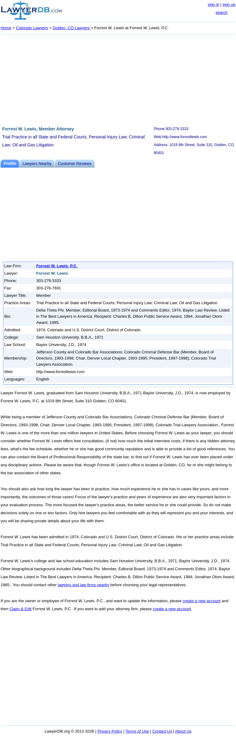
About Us (183, 731)
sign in (213, 4)
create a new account (202, 601)
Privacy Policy (109, 731)
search (221, 12)
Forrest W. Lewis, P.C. (56, 266)
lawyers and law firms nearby (83, 585)
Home (6, 28)
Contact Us (162, 731)
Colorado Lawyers (32, 28)
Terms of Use (137, 731)
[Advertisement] (118, 79)
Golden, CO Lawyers (72, 28)
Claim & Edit (21, 609)
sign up (228, 4)
